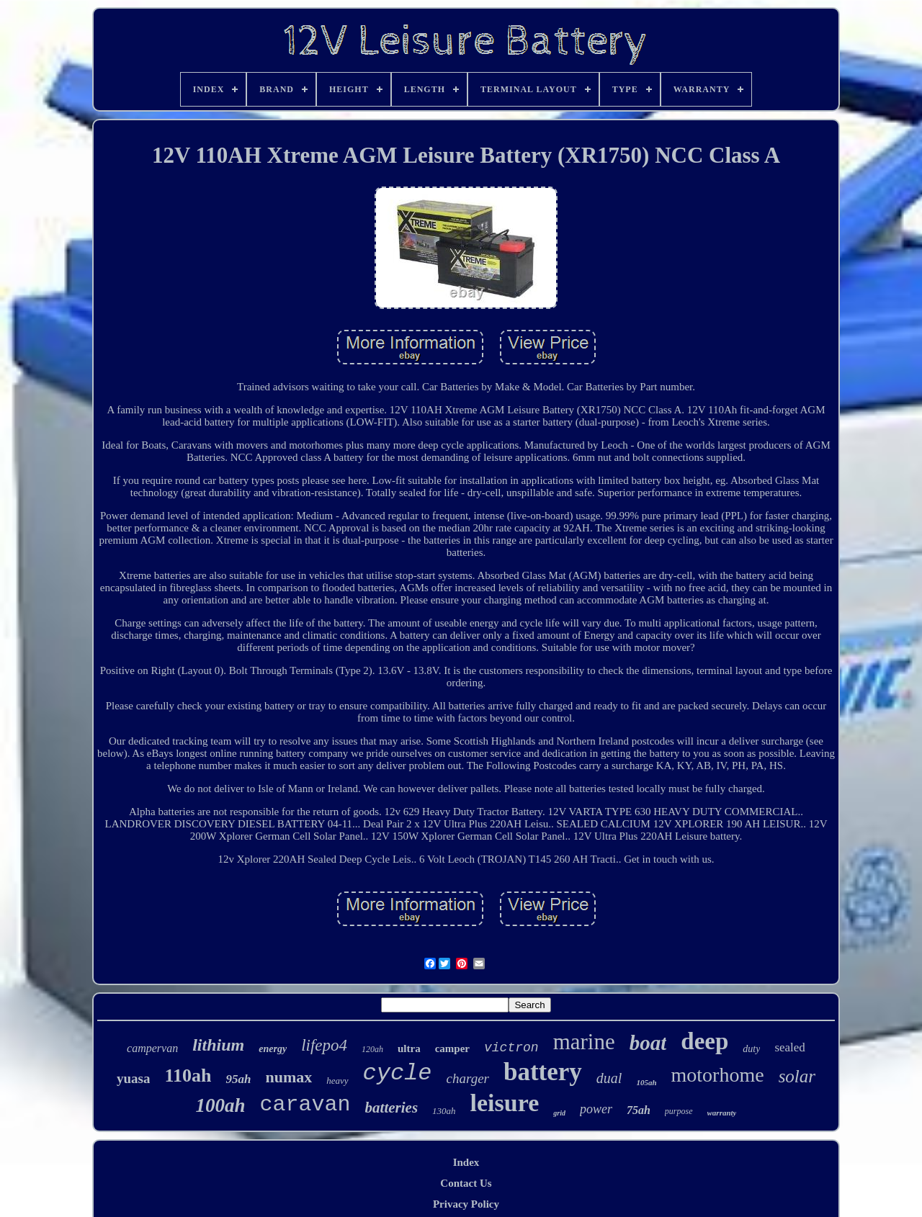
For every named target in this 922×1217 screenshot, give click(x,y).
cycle (397, 1073)
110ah (187, 1075)
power (596, 1109)
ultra (409, 1048)
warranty (722, 1112)
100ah (221, 1105)
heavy (337, 1080)
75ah (638, 1110)
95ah (238, 1079)
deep (704, 1041)
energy (273, 1048)
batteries (392, 1107)
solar (797, 1076)
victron (511, 1048)
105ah (646, 1082)
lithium (218, 1045)
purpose (679, 1111)
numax (288, 1077)
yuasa (133, 1078)
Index (466, 1162)
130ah (444, 1110)
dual (609, 1078)
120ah (372, 1049)
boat (648, 1042)
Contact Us (465, 1183)
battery (542, 1072)
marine (584, 1041)
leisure (505, 1103)
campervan (152, 1048)
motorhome (717, 1075)
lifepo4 (324, 1045)
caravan (305, 1104)
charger (468, 1078)
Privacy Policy (466, 1204)
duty (751, 1048)
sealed (789, 1047)
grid (559, 1113)
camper (452, 1048)
